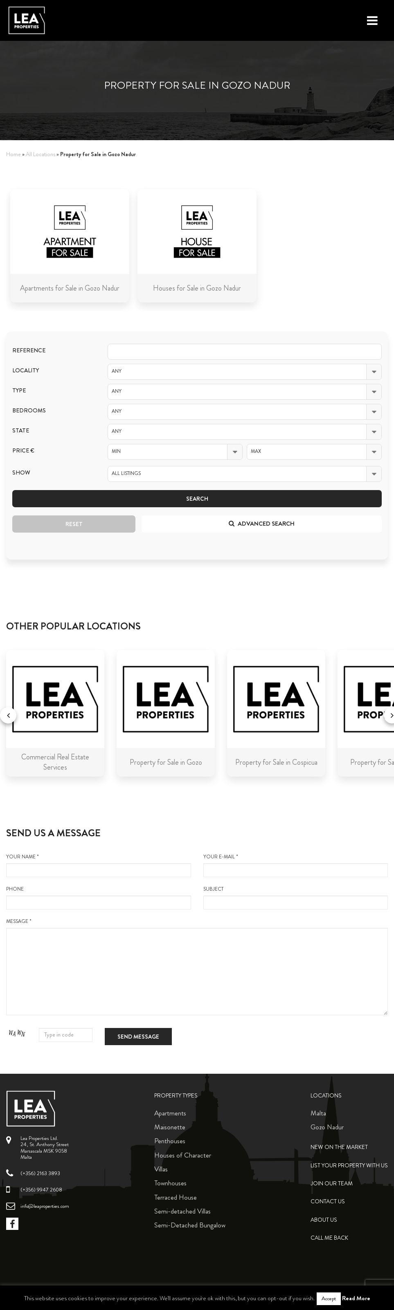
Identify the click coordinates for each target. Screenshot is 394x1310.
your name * (98, 865)
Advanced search (262, 523)
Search (197, 499)
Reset (74, 524)
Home (13, 154)
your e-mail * (295, 865)
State (20, 431)
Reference (28, 350)
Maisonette (169, 1127)
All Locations (40, 154)
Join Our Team (332, 1183)
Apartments (170, 1113)
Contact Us (328, 1201)
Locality (25, 370)
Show (21, 473)
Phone (98, 897)
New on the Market (339, 1147)
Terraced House (175, 1197)
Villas (161, 1169)
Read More (356, 1298)
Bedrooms (29, 411)
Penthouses (169, 1141)
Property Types (176, 1096)
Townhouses (170, 1183)
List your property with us (349, 1165)
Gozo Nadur (327, 1127)
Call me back (329, 1238)
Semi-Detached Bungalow (189, 1225)
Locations (326, 1096)
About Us (324, 1220)
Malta (318, 1113)
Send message (138, 1036)
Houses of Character (182, 1155)
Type (19, 390)
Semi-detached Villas (182, 1211)
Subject (295, 897)
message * (197, 966)
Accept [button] (329, 1298)
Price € (23, 451)
